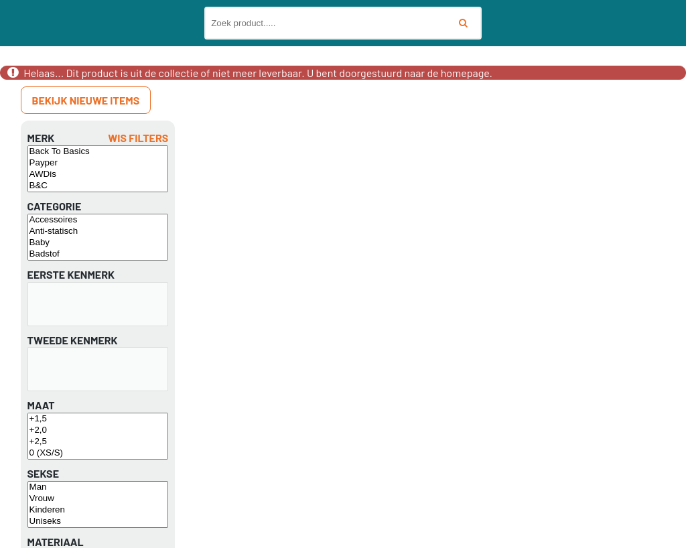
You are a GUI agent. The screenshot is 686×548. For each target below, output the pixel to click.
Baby (98, 243)
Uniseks (98, 521)
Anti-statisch (98, 231)
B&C (98, 186)
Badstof (98, 254)
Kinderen (98, 510)
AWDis (98, 174)
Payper (98, 163)
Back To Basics (98, 151)
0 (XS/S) (98, 453)
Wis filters (138, 137)
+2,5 (98, 442)
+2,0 (98, 430)
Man (98, 487)
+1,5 (98, 419)
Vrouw (98, 498)
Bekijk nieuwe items (86, 100)
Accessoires (98, 220)
